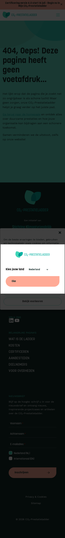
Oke (14, 281)
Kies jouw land (15, 269)
